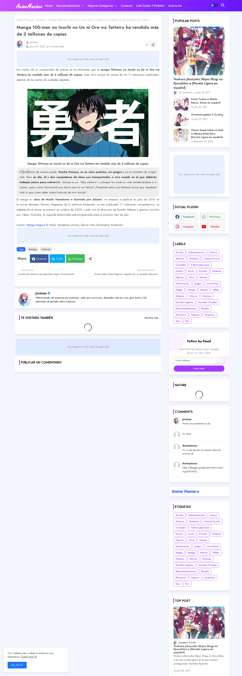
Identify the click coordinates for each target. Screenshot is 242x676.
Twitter (59, 259)
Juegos (198, 283)
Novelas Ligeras (184, 302)
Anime (213, 252)
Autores (180, 258)
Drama (179, 271)
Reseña (205, 308)
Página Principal (25, 20)
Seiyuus (195, 315)
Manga (32, 249)
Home (49, 6)
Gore (192, 277)
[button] (214, 5)
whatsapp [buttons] (214, 217)
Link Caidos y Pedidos (150, 6)
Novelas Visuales (207, 302)
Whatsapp (77, 259)
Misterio (180, 296)
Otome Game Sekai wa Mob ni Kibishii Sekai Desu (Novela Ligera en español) (207, 133)
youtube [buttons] (215, 226)
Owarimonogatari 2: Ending (207, 114)
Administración (196, 252)
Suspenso (209, 315)
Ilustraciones (182, 283)
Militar (216, 290)
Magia (179, 290)
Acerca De (175, 6)
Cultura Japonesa (200, 265)
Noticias (41, 20)
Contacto (127, 6)
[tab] (49, 5)
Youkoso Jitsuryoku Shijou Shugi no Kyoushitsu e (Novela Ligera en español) (198, 83)
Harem (203, 277)
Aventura (194, 258)
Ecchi (191, 271)
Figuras (180, 277)
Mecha (204, 290)
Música (193, 296)
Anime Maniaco (185, 491)
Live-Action (213, 283)
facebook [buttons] (188, 217)
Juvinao (41, 293)
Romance (181, 315)
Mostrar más (151, 318)
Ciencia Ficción (212, 258)
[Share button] (90, 258)
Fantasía (216, 271)
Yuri (187, 321)
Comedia (181, 265)
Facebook (41, 259)
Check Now (27, 657)
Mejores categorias (100, 6)
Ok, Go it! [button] (17, 665)
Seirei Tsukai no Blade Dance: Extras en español (205, 100)
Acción (179, 252)
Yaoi (178, 321)
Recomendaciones (68, 6)
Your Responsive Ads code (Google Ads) (88, 59)
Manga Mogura (35, 225)
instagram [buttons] (188, 226)
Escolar (203, 271)
